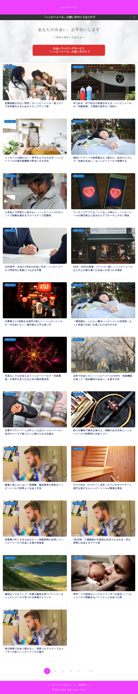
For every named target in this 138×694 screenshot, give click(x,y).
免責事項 (82, 685)
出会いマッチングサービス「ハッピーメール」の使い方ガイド (69, 50)
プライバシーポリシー (61, 685)
